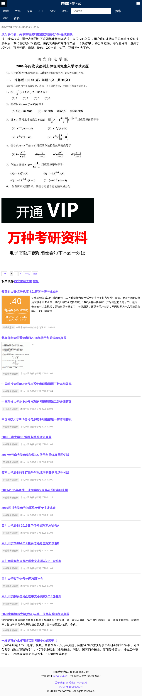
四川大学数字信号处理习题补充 (22, 578)
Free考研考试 (71, 3)
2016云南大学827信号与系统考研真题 (26, 437)
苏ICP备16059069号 (71, 686)
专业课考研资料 (10, 373)
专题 (30, 11)
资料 (17, 18)
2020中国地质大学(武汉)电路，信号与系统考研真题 (35, 614)
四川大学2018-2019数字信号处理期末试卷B (30, 543)
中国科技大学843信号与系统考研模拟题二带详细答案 (36, 401)
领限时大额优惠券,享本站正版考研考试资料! (30, 291)
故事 (18, 11)
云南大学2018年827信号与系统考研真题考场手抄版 (35, 472)
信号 (36, 281)
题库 (6, 11)
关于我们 (60, 682)
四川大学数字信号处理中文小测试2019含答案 (31, 561)
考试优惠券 (8, 327)
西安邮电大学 (23, 281)
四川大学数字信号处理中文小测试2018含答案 (31, 596)
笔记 (53, 11)
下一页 (27, 274)
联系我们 (71, 682)
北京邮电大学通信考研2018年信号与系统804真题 (33, 338)
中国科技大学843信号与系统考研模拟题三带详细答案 (36, 383)
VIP (5, 18)
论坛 (65, 11)
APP (41, 11)
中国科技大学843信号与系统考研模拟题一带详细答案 (36, 419)
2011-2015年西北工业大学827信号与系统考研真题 (34, 490)
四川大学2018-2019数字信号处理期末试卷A (30, 525)
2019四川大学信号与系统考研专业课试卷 (28, 507)
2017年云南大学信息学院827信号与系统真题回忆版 (35, 454)
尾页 (35, 274)
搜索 (118, 11)
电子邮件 (82, 682)
